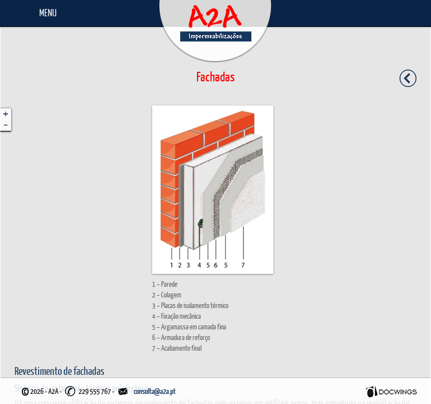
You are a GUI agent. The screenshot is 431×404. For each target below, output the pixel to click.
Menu (48, 13)
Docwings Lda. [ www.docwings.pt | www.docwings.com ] (391, 391)
